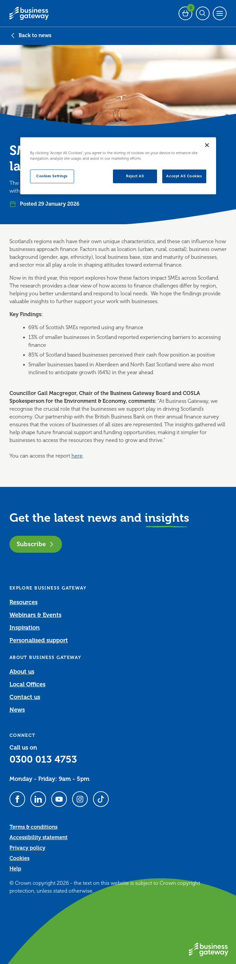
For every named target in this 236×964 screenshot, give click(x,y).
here (77, 456)
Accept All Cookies (184, 176)
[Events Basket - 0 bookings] (185, 13)
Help (15, 869)
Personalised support (38, 640)
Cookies (19, 858)
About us (21, 671)
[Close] (207, 145)
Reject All (135, 176)
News (17, 710)
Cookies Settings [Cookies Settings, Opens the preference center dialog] (52, 176)
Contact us (24, 697)
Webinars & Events (35, 615)
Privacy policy (27, 848)
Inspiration (24, 627)
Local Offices (27, 684)
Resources (23, 602)
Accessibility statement (38, 837)
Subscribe (36, 544)
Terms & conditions (33, 827)
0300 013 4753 (43, 759)
